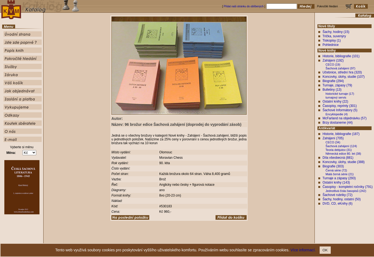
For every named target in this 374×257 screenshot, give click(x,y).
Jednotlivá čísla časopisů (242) (346, 190)
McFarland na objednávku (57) (345, 118)
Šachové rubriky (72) (338, 195)
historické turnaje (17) (340, 93)
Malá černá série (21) (340, 174)
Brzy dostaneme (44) (338, 122)
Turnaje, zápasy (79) (337, 85)
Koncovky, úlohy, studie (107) (344, 77)
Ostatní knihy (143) (336, 182)
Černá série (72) (336, 170)
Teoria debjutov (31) (339, 149)
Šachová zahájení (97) (340, 68)
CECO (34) (333, 142)
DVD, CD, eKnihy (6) (338, 203)
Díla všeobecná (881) (338, 158)
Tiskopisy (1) (331, 40)
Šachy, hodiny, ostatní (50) (342, 199)
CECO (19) (333, 64)
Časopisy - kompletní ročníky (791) (348, 187)
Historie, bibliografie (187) (341, 134)
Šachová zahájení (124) (341, 146)
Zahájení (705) (333, 138)
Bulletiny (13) (332, 90)
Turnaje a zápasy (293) (339, 178)
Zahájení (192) (333, 60)
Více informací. (303, 250)
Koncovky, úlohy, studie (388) (344, 162)
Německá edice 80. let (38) (343, 153)
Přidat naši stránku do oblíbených (244, 6)
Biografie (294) (333, 81)
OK (325, 250)
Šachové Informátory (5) (340, 110)
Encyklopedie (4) (337, 114)
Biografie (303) (333, 166)
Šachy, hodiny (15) (336, 32)
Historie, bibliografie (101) (341, 56)
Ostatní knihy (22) (335, 101)
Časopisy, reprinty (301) (340, 106)
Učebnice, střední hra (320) (342, 72)
